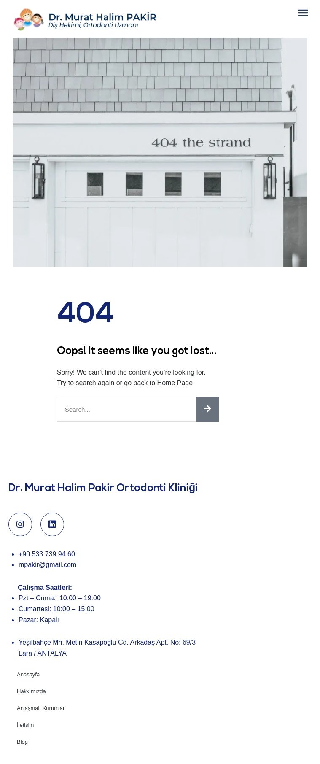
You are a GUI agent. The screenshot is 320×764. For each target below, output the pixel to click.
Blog (22, 755)
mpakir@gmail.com (47, 577)
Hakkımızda (31, 704)
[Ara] (207, 422)
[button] (303, 12)
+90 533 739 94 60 (47, 566)
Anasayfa (28, 687)
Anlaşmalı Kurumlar (41, 721)
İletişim (25, 738)
